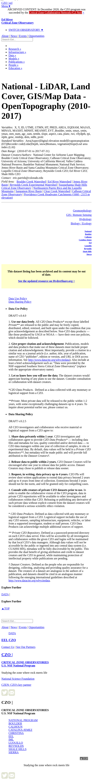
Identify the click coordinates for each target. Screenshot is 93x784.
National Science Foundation (17, 678)
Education (15, 68)
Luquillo (88, 246)
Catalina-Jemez (85, 240)
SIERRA (14, 752)
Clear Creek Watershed (57, 191)
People (13, 64)
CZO (8, 640)
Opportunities (36, 35)
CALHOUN (15, 726)
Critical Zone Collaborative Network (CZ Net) (55, 12)
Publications (17, 61)
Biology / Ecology (81, 223)
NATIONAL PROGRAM (23, 720)
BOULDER (15, 723)
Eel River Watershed (59, 181)
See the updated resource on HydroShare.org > (46, 281)
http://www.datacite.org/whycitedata (49, 359)
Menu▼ (6, 6)
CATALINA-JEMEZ (20, 729)
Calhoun (88, 237)
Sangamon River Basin (29, 191)
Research (15, 48)
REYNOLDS (16, 745)
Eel (90, 243)
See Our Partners (25, 647)
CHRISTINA (16, 733)
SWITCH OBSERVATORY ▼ (26, 29)
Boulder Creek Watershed (31, 181)
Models (14, 58)
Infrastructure (17, 52)
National (88, 231)
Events (23, 35)
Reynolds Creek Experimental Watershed (33, 184)
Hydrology (85, 219)
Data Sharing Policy (20, 301)
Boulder (88, 234)
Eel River (17, 21)
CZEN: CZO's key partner (16, 684)
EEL (11, 736)
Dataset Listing (13, 72)
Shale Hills (87, 251)
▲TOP (5, 608)
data (5, 594)
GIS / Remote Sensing (79, 214)
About (5, 35)
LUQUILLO (16, 742)
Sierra (89, 254)
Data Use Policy (18, 298)
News (13, 35)
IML (11, 739)
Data (12, 55)
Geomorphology (82, 210)
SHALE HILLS (17, 749)
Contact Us (7, 647)
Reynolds (88, 248)
